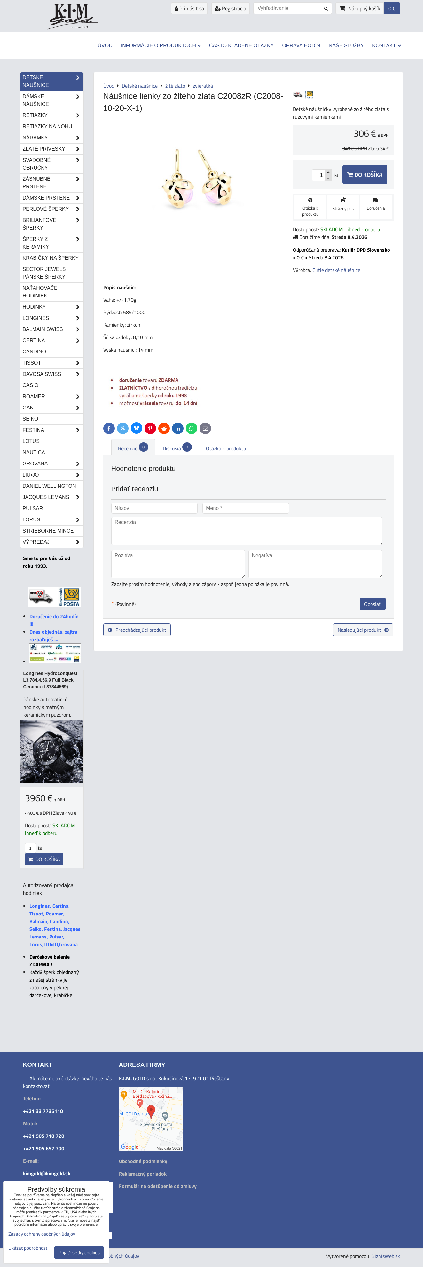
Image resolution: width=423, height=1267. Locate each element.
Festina (53, 430)
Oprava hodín (301, 45)
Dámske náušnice (53, 100)
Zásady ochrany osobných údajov (41, 1234)
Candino (34, 351)
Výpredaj (53, 542)
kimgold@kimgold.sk (46, 1173)
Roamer (53, 396)
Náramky (53, 137)
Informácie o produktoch (161, 45)
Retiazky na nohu (47, 126)
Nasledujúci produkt (363, 630)
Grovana (53, 463)
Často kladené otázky (241, 45)
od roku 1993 (79, 27)
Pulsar (33, 508)
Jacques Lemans (53, 497)
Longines (53, 318)
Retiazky (53, 115)
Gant (53, 407)
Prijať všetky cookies (79, 1252)
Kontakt (386, 45)
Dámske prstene (53, 198)
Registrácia (230, 8)
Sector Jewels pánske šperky (44, 273)
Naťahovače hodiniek (40, 291)
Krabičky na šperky (51, 258)
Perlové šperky (53, 209)
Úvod (105, 45)
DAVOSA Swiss (53, 374)
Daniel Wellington (49, 486)
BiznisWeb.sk (386, 1256)
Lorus (53, 519)
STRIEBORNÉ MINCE (48, 531)
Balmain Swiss (53, 329)
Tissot (53, 363)
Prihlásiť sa (189, 8)
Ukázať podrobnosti (28, 1248)
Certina (53, 340)
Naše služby (346, 45)
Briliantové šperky (53, 224)
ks (33, 848)
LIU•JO (53, 475)
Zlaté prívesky (53, 149)
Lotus (31, 441)
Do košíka (364, 174)
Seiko (30, 419)
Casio (31, 385)
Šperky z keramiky (53, 243)
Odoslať (372, 604)
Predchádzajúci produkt (137, 630)
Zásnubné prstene (53, 183)
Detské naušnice (53, 81)
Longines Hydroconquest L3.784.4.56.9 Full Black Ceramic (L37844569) (50, 680)
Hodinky (53, 307)
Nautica (34, 452)
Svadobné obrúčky (53, 164)
